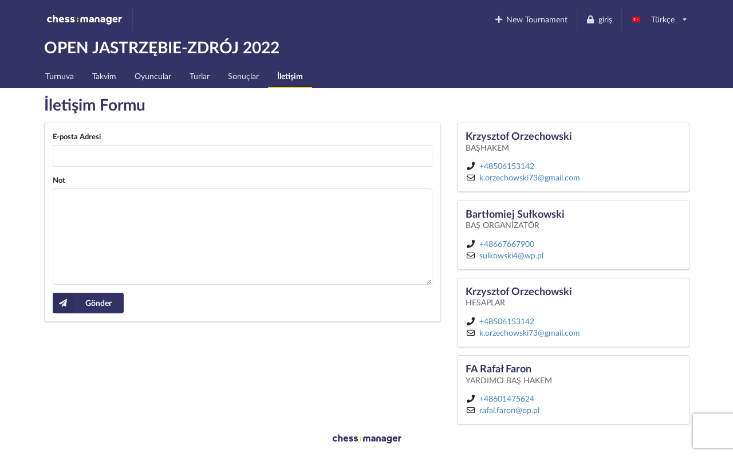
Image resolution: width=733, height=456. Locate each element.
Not (59, 179)
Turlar (200, 76)
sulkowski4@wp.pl (511, 255)
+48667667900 (506, 244)
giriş (599, 19)
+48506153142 (506, 166)
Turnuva (59, 76)
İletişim (290, 76)
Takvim (104, 76)
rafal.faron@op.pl (509, 410)
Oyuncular (153, 76)
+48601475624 (506, 398)
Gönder (82, 303)
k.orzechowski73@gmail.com (529, 177)
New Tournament (531, 19)
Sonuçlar (243, 76)
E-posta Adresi (77, 136)
